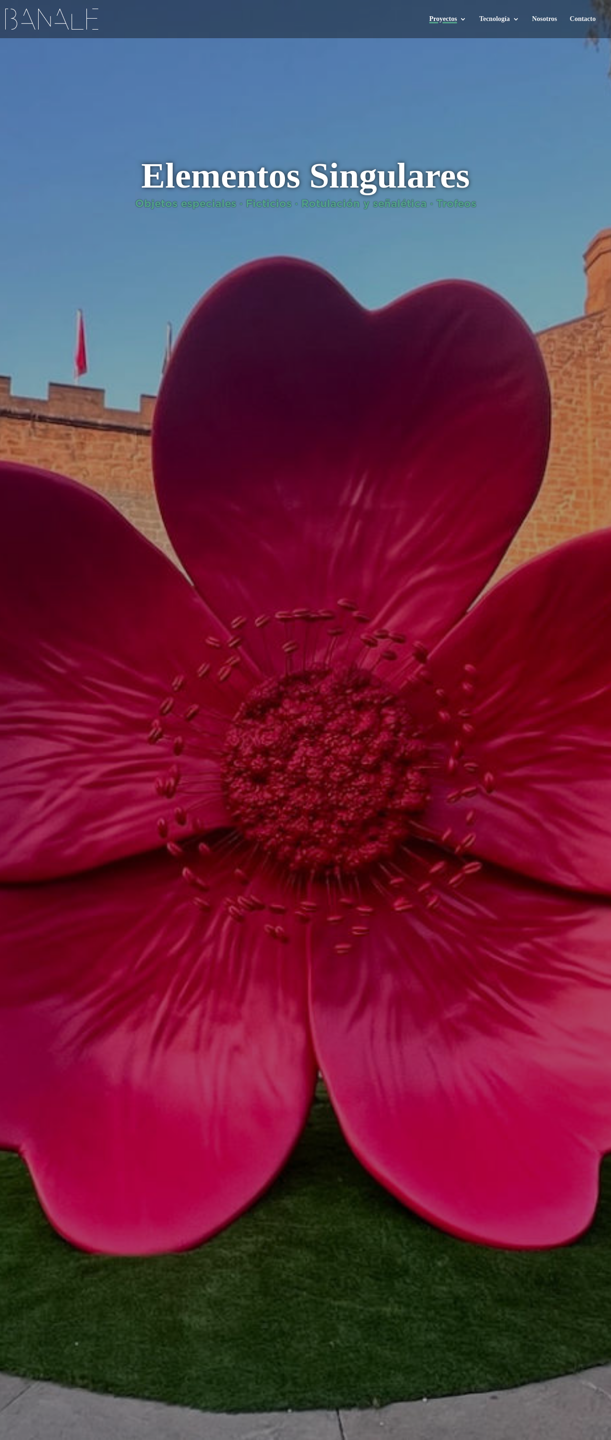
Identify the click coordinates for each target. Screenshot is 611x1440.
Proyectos (443, 19)
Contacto (583, 19)
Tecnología (494, 19)
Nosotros (544, 19)
